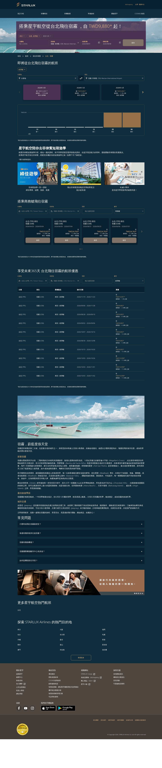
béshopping (129, 4)
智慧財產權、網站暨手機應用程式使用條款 (64, 687)
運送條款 (52, 674)
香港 (103, 640)
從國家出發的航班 (140, 720)
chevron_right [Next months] (142, 92)
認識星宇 (19, 674)
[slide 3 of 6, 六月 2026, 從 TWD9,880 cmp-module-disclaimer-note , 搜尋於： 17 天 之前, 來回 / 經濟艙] (120, 92)
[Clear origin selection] (75, 78)
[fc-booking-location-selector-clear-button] (78, 42)
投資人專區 (20, 690)
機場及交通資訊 (118, 677)
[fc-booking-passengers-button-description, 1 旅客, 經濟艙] (33, 36)
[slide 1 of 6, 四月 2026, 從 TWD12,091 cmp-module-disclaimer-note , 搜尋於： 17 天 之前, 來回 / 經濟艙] (41, 92)
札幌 (103, 634)
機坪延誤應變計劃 (55, 690)
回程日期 (105, 41)
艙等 (115, 206)
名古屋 (62, 634)
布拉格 (62, 650)
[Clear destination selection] (142, 78)
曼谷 (61, 640)
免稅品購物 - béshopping (91, 677)
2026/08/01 (86, 44)
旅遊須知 (19, 680)
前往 (86, 74)
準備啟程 (91, 13)
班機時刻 (44, 13)
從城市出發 (129, 720)
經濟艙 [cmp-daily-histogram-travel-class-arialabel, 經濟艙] (21, 69)
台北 (19, 610)
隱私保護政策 (53, 677)
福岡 (103, 629)
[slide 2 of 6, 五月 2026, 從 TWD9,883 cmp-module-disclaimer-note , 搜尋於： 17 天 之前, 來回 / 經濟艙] (81, 92)
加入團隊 (21, 684)
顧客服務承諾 (53, 684)
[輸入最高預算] (97, 211)
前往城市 (103, 720)
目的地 (53, 41)
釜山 (61, 645)
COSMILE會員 (139, 13)
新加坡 (104, 645)
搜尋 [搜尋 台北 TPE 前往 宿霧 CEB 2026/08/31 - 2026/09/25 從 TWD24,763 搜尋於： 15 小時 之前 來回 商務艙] (95, 240)
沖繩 (19, 640)
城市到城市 (111, 720)
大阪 (61, 629)
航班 (26, 56)
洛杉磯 (104, 650)
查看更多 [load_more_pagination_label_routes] (81, 658)
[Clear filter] (46, 211)
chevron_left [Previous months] (19, 92)
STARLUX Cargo (88, 674)
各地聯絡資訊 (118, 674)
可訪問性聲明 (53, 697)
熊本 (19, 645)
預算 (83, 206)
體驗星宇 (114, 13)
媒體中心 (19, 677)
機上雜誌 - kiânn (88, 681)
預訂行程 (21, 13)
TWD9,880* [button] (100, 26)
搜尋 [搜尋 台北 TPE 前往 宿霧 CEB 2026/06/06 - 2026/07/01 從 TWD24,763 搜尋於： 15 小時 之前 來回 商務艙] (124, 240)
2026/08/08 (107, 44)
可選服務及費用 (118, 684)
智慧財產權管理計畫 (56, 693)
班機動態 (67, 13)
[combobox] (33, 44)
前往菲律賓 (37, 56)
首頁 (19, 56)
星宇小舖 (85, 684)
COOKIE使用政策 (55, 680)
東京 (19, 629)
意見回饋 (116, 680)
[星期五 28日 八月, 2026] (113, 119)
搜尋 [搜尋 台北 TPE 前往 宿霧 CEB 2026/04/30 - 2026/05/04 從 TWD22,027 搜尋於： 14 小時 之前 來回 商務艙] (37, 240)
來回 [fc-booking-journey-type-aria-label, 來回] (21, 36)
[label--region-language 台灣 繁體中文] (139, 4)
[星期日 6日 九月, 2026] (132, 119)
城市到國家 (120, 720)
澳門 (19, 650)
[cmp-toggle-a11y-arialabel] (81, 78)
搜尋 (133, 43)
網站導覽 (19, 694)
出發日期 (84, 41)
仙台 (19, 634)
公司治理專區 (21, 687)
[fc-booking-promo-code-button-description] (46, 36)
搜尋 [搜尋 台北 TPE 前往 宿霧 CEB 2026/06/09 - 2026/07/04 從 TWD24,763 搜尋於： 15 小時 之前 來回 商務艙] (66, 240)
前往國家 (96, 720)
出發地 (21, 41)
